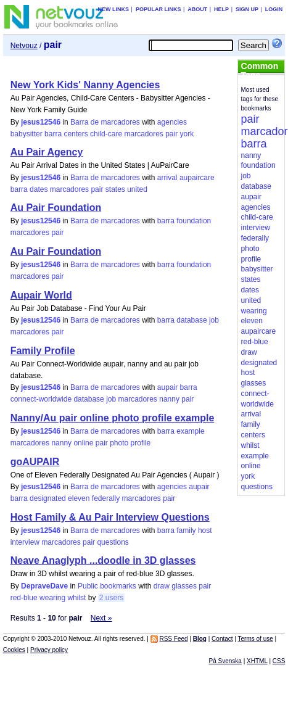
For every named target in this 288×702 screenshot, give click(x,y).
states (115, 189)
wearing (52, 597)
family (185, 530)
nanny (169, 399)
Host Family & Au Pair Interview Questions (110, 517)
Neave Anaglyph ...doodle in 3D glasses (103, 560)
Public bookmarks (107, 586)
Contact (222, 638)
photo (119, 443)
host (205, 530)
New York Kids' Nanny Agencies (85, 85)
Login (274, 9)
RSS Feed (173, 638)
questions (112, 542)
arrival (167, 177)
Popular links (158, 9)
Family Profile (42, 350)
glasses (184, 586)
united (137, 189)
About (197, 9)
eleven (78, 498)
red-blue (24, 597)
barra (53, 134)
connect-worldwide (41, 399)
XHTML (257, 661)
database (191, 320)
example (190, 431)
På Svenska (225, 661)
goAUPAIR (35, 461)
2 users (111, 597)
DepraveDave (44, 586)
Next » (101, 618)
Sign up (247, 9)
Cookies (14, 649)
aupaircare (197, 177)
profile (141, 443)
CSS (279, 661)
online (83, 443)
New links (114, 9)
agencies (172, 122)
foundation (193, 221)
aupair (167, 387)
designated (48, 498)
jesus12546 (40, 122)
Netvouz (24, 45)
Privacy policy (49, 649)
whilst (76, 597)
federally (106, 498)
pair (171, 134)
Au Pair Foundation (56, 207)
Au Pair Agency (46, 152)
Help (221, 9)
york (187, 134)
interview (24, 542)
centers (76, 134)
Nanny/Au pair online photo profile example (112, 418)
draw (162, 586)
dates (38, 189)
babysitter (26, 134)
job (214, 320)
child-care (106, 134)
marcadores (143, 134)
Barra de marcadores (105, 122)
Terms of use (255, 638)
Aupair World (41, 295)
